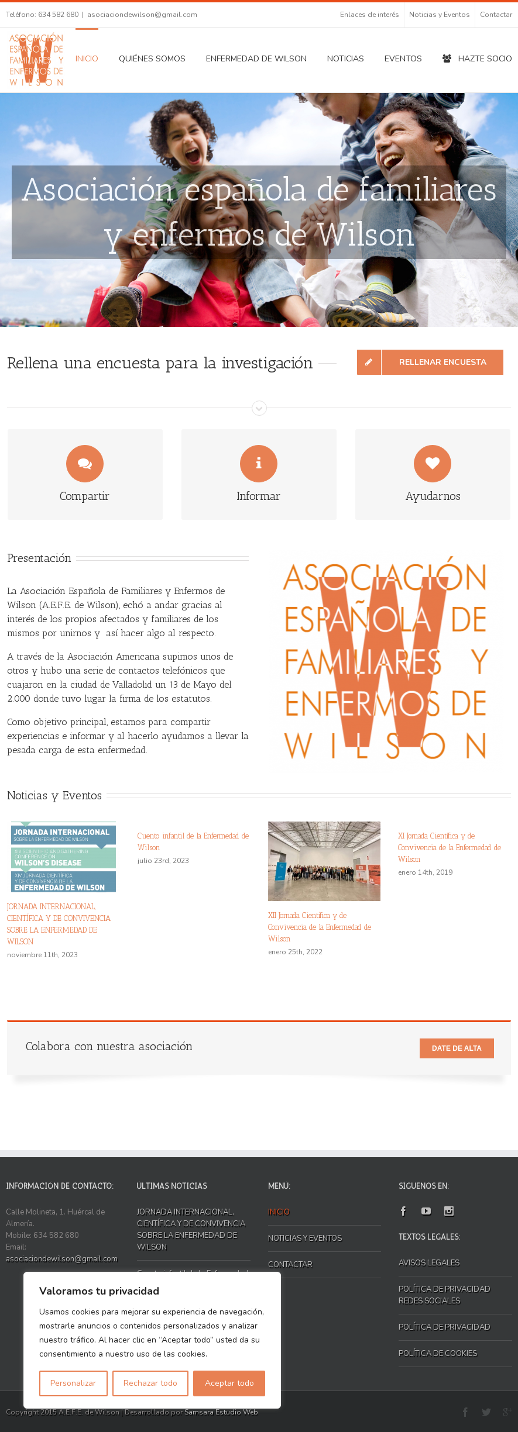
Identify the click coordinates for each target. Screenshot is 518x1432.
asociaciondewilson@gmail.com (142, 14)
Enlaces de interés (369, 14)
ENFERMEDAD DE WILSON (256, 58)
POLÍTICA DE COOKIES (438, 1353)
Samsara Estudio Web (221, 1412)
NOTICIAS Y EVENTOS (305, 1238)
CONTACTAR (290, 1265)
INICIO (87, 58)
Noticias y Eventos (439, 14)
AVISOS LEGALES (429, 1263)
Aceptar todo (229, 1383)
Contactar (496, 14)
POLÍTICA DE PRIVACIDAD (444, 1327)
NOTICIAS (345, 58)
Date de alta (457, 1048)
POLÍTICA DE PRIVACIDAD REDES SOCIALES (444, 1295)
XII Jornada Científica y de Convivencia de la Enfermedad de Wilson (319, 927)
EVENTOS (403, 58)
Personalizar (73, 1383)
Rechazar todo (150, 1383)
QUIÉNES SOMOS (152, 58)
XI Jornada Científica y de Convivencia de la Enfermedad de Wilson (449, 847)
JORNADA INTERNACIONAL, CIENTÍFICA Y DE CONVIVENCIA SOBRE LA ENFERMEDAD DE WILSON (191, 1229)
